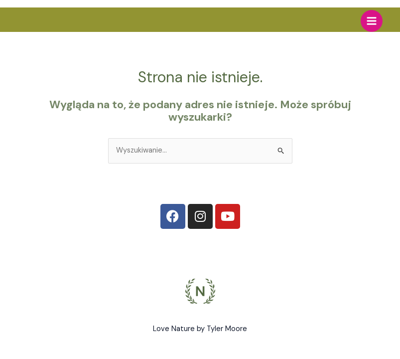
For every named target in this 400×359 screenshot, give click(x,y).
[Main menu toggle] (372, 21)
